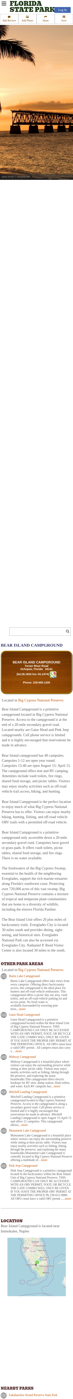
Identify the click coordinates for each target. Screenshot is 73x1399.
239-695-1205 (41, 682)
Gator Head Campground (24, 1014)
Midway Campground (22, 1056)
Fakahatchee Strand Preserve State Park (33, 1395)
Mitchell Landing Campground (28, 1092)
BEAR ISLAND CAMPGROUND (36, 662)
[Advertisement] (31, 619)
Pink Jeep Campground (23, 1165)
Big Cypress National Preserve (40, 700)
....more (21, 1009)
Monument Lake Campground (27, 1130)
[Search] (38, 631)
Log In (62, 10)
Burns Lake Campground (24, 976)
